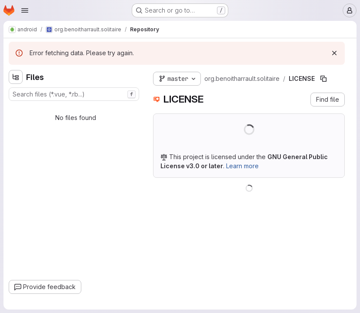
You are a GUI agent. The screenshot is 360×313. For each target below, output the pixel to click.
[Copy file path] (323, 79)
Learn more (242, 166)
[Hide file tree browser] (16, 77)
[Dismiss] (334, 53)
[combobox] (74, 94)
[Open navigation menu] (25, 10)
